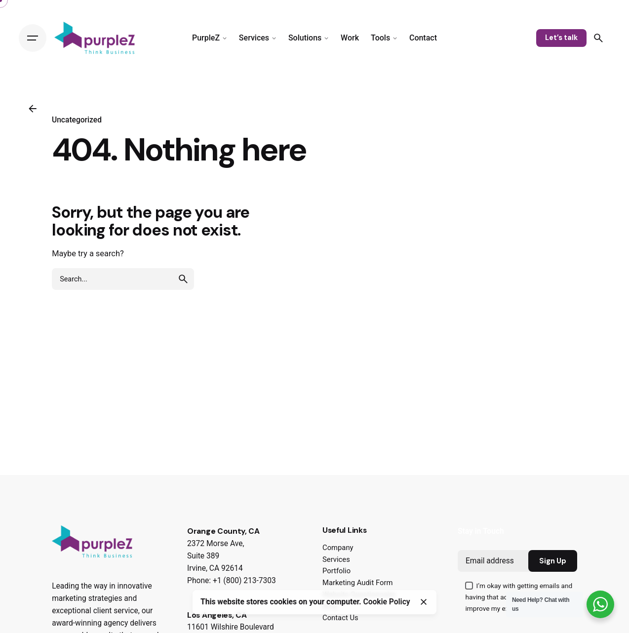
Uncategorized (77, 120)
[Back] (32, 108)
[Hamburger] (32, 38)
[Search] (598, 38)
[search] (183, 279)
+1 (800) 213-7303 (244, 580)
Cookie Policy (386, 601)
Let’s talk (561, 37)
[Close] (423, 602)
